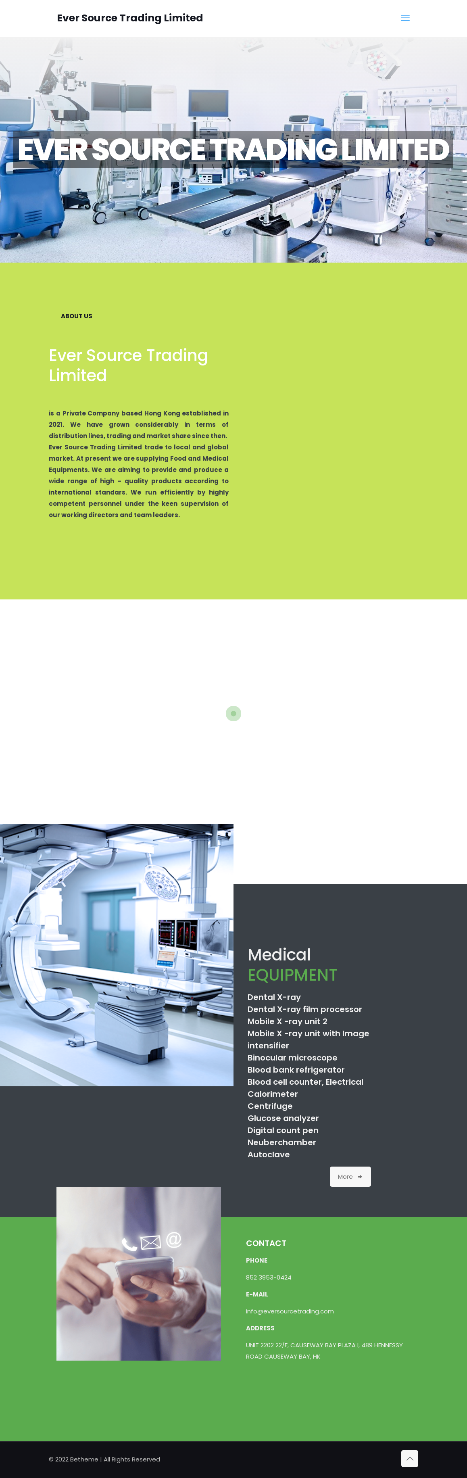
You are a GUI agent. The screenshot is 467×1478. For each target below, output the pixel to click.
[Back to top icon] (409, 1458)
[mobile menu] (405, 18)
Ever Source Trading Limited (130, 18)
